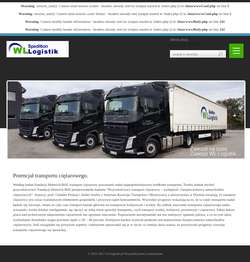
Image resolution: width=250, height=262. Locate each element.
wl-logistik (38, 49)
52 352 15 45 (185, 45)
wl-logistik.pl (114, 253)
